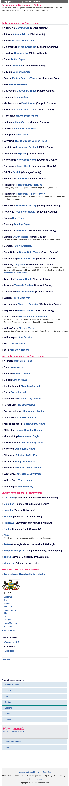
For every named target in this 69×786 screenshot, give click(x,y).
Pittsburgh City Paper (28, 455)
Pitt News (9, 522)
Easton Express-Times (24, 78)
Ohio (6, 616)
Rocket (8, 529)
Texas (6, 600)
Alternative (9, 690)
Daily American (23, 246)
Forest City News (26, 405)
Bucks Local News (25, 448)
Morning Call (22, 28)
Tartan (7, 544)
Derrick (17, 172)
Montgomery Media (33, 411)
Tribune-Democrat (27, 417)
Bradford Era (21, 53)
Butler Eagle (18, 59)
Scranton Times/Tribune (27, 467)
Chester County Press (29, 474)
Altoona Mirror (21, 34)
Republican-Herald (25, 211)
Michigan (8, 626)
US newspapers (21, 2)
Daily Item (19, 264)
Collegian (9, 504)
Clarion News (19, 379)
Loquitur (8, 510)
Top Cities (6, 660)
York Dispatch (17, 343)
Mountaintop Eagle (28, 436)
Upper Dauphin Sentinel (30, 430)
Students (9, 708)
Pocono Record (26, 258)
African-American (12, 685)
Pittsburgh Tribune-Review (30, 193)
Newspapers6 (7, 2)
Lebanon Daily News (25, 128)
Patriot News (28, 103)
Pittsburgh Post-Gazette (29, 185)
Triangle (8, 557)
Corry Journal (18, 392)
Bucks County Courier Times (31, 141)
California (8, 597)
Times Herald (24, 166)
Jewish (8, 702)
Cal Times (9, 497)
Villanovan (9, 563)
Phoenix (22, 178)
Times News (22, 134)
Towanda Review (23, 285)
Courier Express (22, 72)
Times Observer (21, 297)
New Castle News (26, 159)
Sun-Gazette (25, 337)
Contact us (46, 772)
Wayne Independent (27, 115)
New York (8, 607)
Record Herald (26, 310)
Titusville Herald (23, 279)
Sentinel (17, 65)
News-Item (21, 230)
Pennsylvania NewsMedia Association (25, 574)
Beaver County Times (24, 40)
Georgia (7, 620)
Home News (16, 367)
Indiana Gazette (21, 122)
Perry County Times (33, 442)
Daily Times (18, 218)
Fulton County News (34, 423)
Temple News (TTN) (14, 550)
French (8, 714)
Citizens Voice (26, 328)
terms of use (37, 779)
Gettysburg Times (27, 90)
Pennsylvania (10, 610)
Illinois (6, 613)
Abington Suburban (25, 461)
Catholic (8, 696)
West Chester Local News (33, 316)
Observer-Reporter (28, 304)
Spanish (8, 719)
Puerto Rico (9, 651)
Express (22, 153)
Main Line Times (23, 361)
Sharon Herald (20, 236)
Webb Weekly (25, 486)
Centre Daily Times (29, 252)
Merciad (8, 516)
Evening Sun (21, 97)
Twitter (8, 747)
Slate (6, 535)
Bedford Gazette (22, 373)
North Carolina (10, 623)
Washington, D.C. (11, 642)
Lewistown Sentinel (27, 147)
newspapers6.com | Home (28, 772)
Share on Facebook (13, 742)
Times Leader (25, 480)
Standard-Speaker (24, 109)
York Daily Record (19, 349)
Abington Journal (30, 386)
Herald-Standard (25, 291)
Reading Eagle (22, 224)
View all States (9, 630)
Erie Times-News (18, 84)
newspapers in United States (15, 273)
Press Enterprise (27, 46)
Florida (7, 603)
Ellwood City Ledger (29, 398)
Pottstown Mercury (26, 205)
